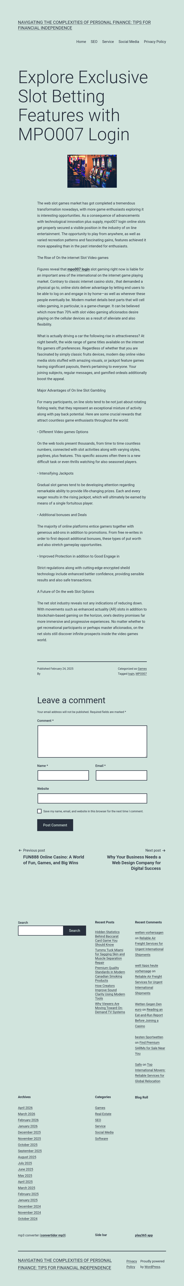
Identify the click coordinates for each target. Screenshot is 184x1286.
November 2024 (29, 1212)
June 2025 (25, 1169)
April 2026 (25, 1108)
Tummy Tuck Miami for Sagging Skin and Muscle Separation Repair (110, 956)
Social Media (129, 41)
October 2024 (27, 1219)
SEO (94, 41)
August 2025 (27, 1157)
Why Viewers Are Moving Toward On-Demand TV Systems (110, 1008)
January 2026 (28, 1126)
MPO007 (141, 673)
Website (43, 788)
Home (81, 41)
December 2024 (29, 1206)
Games (142, 668)
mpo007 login (79, 269)
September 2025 (30, 1151)
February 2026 (28, 1120)
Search (23, 922)
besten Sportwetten (149, 1037)
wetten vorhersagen (149, 932)
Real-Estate (103, 1114)
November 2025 (29, 1138)
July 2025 (25, 1163)
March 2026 (26, 1114)
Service (108, 41)
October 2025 (27, 1145)
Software (101, 1138)
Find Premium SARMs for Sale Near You (150, 1048)
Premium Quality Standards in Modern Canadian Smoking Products (110, 974)
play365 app (144, 1235)
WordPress (152, 1267)
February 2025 (28, 1194)
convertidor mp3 (53, 1235)
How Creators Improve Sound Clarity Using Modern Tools (110, 992)
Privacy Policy (155, 41)
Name (42, 766)
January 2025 (28, 1200)
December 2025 (29, 1132)
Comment (45, 721)
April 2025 (25, 1182)
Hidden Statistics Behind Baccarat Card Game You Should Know (107, 938)
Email (100, 766)
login (131, 673)
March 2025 (26, 1188)
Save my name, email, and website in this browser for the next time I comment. (93, 811)
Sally (138, 1064)
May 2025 (25, 1175)
